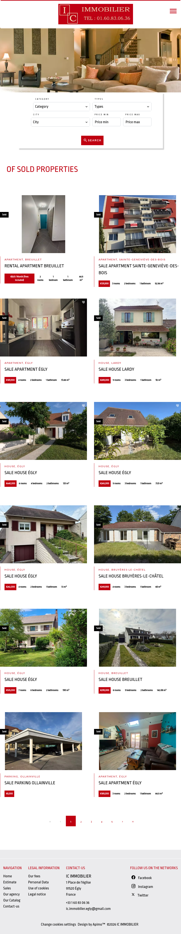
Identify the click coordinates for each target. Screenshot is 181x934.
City (36, 115)
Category (42, 99)
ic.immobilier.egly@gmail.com (88, 909)
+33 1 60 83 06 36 (78, 903)
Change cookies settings (58, 924)
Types (99, 99)
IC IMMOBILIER (78, 876)
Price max (132, 115)
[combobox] (61, 106)
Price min (101, 115)
